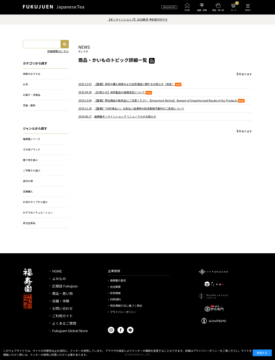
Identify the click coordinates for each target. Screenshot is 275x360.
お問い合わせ (62, 308)
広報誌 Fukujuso (65, 285)
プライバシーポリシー (123, 312)
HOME (57, 271)
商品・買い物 (62, 293)
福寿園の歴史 (118, 280)
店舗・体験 (60, 300)
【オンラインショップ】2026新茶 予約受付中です (138, 19)
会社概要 (115, 287)
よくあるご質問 (64, 323)
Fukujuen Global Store (70, 330)
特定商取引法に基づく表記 (126, 305)
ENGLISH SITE (169, 7)
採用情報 (115, 293)
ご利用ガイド (62, 315)
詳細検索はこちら (58, 51)
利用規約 (115, 299)
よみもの (59, 278)
